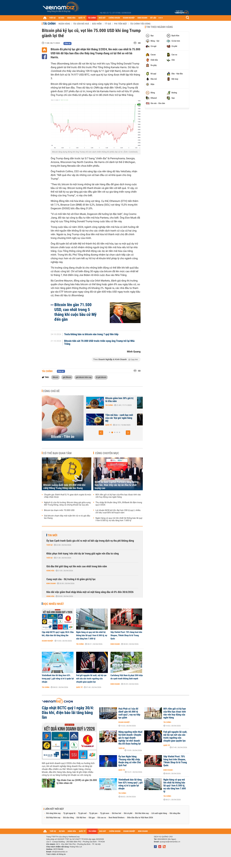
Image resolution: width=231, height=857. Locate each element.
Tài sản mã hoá (81, 23)
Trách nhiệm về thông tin (56, 854)
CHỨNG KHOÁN (114, 18)
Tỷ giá (108, 23)
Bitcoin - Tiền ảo (62, 437)
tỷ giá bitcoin (101, 377)
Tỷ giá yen (93, 813)
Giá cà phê (128, 813)
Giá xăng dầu (175, 813)
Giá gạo (92, 818)
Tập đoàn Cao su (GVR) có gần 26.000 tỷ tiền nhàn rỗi (77, 781)
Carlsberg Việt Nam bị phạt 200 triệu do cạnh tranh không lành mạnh (126, 677)
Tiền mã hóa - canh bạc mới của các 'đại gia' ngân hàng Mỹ (139, 418)
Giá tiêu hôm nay (142, 813)
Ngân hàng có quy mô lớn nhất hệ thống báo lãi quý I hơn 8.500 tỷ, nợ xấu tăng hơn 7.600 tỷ (118, 519)
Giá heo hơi (116, 813)
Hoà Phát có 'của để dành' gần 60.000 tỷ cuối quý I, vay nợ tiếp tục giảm (129, 713)
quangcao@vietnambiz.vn (170, 842)
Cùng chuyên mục (107, 453)
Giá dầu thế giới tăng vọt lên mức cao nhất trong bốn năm (76, 566)
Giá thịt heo (81, 818)
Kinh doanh (51, 583)
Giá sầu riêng (68, 818)
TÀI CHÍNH (92, 18)
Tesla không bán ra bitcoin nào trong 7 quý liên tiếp (91, 334)
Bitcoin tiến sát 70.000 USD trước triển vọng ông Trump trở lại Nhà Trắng (99, 342)
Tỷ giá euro (104, 813)
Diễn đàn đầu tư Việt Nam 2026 (140, 818)
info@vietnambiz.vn (59, 852)
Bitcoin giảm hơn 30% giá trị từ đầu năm (139, 400)
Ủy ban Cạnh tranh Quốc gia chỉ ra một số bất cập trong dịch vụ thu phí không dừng (90, 540)
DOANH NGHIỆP (129, 18)
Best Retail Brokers (117, 818)
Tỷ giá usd (82, 813)
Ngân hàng (64, 23)
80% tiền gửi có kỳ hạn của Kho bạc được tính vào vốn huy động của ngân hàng (118, 496)
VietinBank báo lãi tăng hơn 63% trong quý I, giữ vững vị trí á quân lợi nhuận (58, 678)
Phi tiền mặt (120, 23)
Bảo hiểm (97, 23)
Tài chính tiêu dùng (140, 23)
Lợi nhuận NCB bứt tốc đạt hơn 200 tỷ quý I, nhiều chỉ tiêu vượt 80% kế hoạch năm (118, 511)
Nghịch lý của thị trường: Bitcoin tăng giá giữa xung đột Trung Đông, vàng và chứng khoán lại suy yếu (67, 503)
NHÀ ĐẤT (102, 18)
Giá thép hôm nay (53, 818)
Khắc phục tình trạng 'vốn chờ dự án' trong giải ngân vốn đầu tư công (82, 553)
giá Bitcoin (67, 377)
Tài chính (49, 23)
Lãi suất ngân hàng (159, 813)
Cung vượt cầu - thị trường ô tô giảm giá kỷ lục (71, 579)
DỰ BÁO (61, 18)
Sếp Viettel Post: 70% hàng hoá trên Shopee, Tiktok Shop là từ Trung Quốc (126, 635)
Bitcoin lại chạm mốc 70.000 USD (59, 510)
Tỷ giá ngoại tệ (69, 813)
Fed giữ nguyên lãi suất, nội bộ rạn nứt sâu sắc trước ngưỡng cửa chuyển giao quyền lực (91, 678)
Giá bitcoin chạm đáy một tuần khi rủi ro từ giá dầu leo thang (67, 517)
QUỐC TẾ (81, 18)
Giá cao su (102, 818)
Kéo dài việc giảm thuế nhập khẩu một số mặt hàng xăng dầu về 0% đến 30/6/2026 (89, 592)
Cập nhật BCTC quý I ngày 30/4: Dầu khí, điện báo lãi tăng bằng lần (58, 634)
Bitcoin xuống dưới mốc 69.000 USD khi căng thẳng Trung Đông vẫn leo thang (64, 487)
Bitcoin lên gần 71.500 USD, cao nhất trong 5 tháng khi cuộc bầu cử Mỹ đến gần (75, 312)
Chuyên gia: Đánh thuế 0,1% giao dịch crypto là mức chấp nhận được (67, 496)
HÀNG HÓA (71, 18)
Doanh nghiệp (47, 641)
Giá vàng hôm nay (53, 813)
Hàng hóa (50, 571)
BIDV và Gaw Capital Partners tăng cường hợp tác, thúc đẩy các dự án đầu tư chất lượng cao (116, 485)
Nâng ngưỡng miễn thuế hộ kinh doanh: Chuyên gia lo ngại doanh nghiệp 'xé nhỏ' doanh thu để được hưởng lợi (130, 737)
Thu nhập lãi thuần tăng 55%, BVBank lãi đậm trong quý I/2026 (118, 503)
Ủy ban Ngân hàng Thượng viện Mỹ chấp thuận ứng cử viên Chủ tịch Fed (129, 761)
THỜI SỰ (52, 18)
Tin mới (52, 535)
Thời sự (49, 545)
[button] (101, 432)
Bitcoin (55, 377)
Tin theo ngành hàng (159, 27)
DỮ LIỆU (153, 18)
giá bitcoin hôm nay (83, 377)
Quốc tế (128, 425)
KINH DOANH (142, 18)
